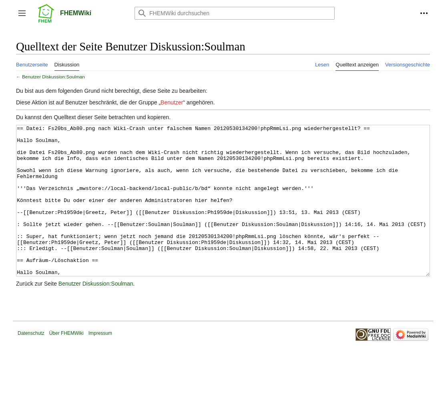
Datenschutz (31, 363)
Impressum (100, 363)
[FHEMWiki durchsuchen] (235, 13)
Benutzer (172, 102)
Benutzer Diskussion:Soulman (53, 76)
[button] (22, 13)
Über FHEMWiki (66, 363)
